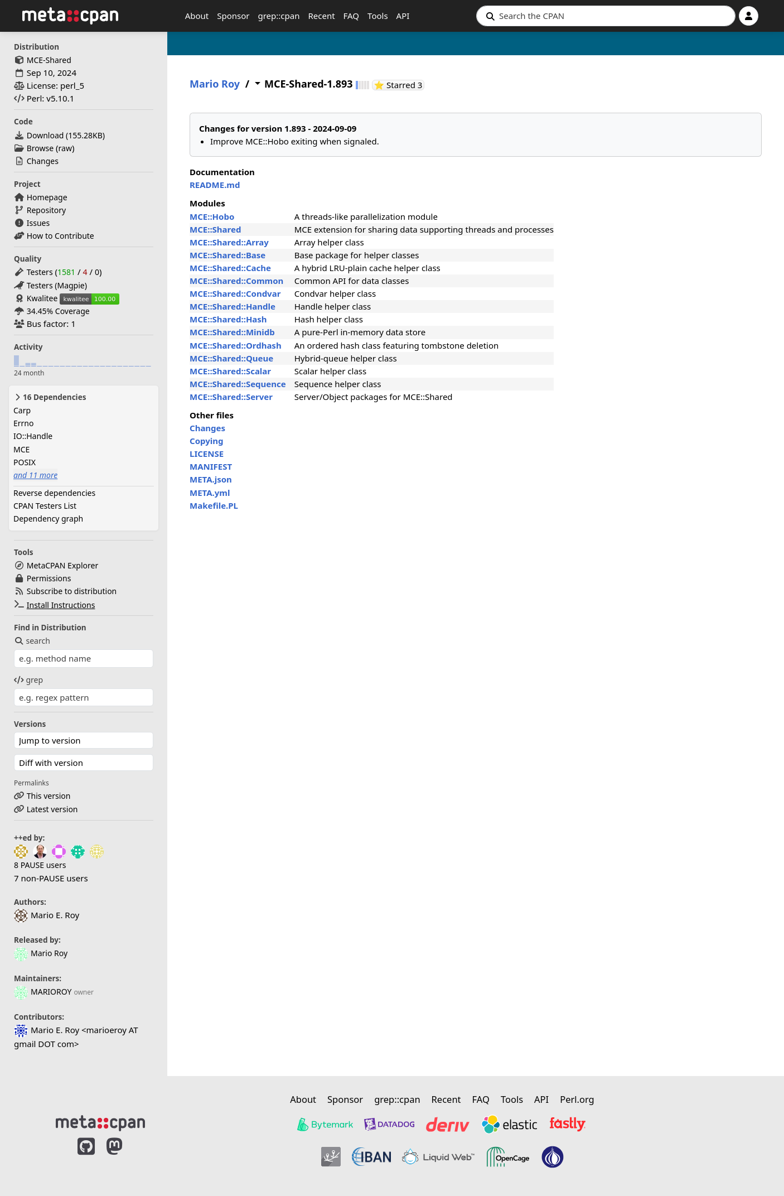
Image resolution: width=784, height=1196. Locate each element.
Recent (321, 15)
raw (65, 148)
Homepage (47, 197)
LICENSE (207, 453)
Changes (43, 161)
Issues (38, 223)
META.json (211, 479)
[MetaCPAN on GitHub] (86, 1158)
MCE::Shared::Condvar (235, 293)
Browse (40, 148)
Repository (46, 210)
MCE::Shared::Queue (231, 358)
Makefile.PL (214, 505)
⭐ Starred (399, 85)
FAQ (351, 15)
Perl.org (577, 1099)
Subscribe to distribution (72, 591)
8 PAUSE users (40, 865)
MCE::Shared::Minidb (232, 331)
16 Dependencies (49, 397)
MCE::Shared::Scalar (230, 371)
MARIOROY (42, 991)
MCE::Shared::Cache (230, 267)
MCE (21, 449)
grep (28, 679)
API (403, 15)
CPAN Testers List (44, 505)
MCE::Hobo (212, 216)
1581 (66, 272)
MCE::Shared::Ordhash (236, 345)
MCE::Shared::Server (231, 396)
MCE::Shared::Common (236, 280)
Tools (377, 15)
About (197, 15)
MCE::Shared (215, 229)
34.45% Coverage (58, 311)
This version (49, 795)
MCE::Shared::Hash (228, 319)
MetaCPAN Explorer (62, 565)
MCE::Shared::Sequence (238, 383)
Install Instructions (61, 605)
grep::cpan (278, 15)
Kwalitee (42, 298)
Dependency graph (48, 518)
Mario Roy (40, 953)
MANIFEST (211, 466)
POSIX (24, 462)
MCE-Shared (49, 60)
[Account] (748, 16)
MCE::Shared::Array (229, 242)
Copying (206, 440)
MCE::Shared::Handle (232, 306)
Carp (22, 410)
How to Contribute (60, 235)
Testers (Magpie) (57, 285)
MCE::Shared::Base (227, 255)
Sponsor (233, 15)
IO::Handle (32, 436)
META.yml (210, 492)
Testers (40, 272)
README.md (215, 184)
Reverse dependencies (54, 493)
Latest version (52, 809)
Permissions (49, 578)
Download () (66, 135)
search (32, 640)
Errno (23, 423)
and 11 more (35, 475)
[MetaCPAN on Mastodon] (125, 1158)
